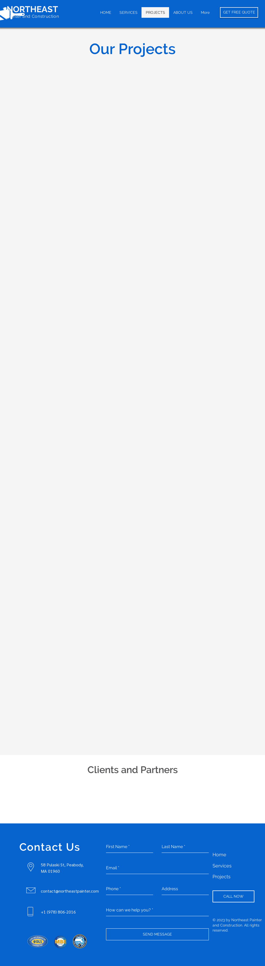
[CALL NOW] (233, 896)
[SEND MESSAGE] (157, 934)
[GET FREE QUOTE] (239, 12)
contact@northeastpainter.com (70, 891)
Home (219, 854)
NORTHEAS (30, 9)
